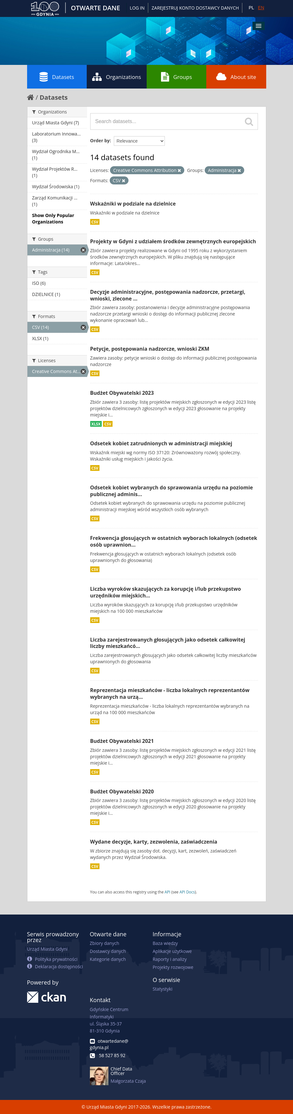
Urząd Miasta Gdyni (47, 949)
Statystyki (162, 989)
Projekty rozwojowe (173, 967)
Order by (100, 140)
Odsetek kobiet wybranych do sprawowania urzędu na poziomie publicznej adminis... (171, 491)
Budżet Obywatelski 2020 (122, 791)
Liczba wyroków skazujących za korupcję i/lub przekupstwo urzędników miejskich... (165, 592)
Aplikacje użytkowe (172, 951)
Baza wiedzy (165, 943)
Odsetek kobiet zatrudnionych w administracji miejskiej (161, 443)
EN (261, 7)
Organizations (116, 77)
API (167, 891)
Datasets (57, 77)
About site (236, 77)
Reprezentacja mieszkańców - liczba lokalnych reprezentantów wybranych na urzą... (170, 693)
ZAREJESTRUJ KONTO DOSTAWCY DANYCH (195, 8)
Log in (137, 8)
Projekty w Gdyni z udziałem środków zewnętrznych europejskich (173, 241)
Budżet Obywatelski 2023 (122, 392)
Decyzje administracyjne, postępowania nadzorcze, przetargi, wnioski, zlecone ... (167, 295)
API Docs (187, 891)
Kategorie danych (108, 959)
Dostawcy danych (108, 951)
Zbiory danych (104, 943)
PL (251, 7)
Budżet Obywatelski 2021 (122, 740)
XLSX (96, 423)
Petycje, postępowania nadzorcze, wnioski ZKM (149, 348)
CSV (95, 221)
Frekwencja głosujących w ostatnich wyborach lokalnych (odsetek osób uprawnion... (173, 541)
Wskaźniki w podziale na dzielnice (133, 203)
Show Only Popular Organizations (53, 218)
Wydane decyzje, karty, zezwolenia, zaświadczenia (153, 841)
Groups (176, 77)
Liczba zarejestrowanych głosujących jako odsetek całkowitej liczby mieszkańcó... (167, 643)
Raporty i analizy (170, 959)
